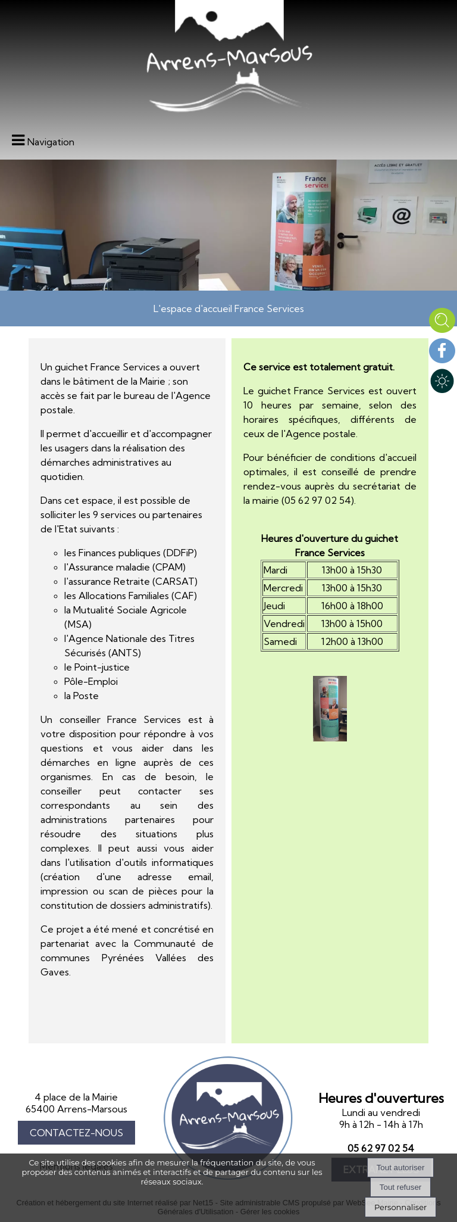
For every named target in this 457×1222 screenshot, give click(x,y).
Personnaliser (400, 1207)
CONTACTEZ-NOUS (76, 1133)
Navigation (50, 142)
